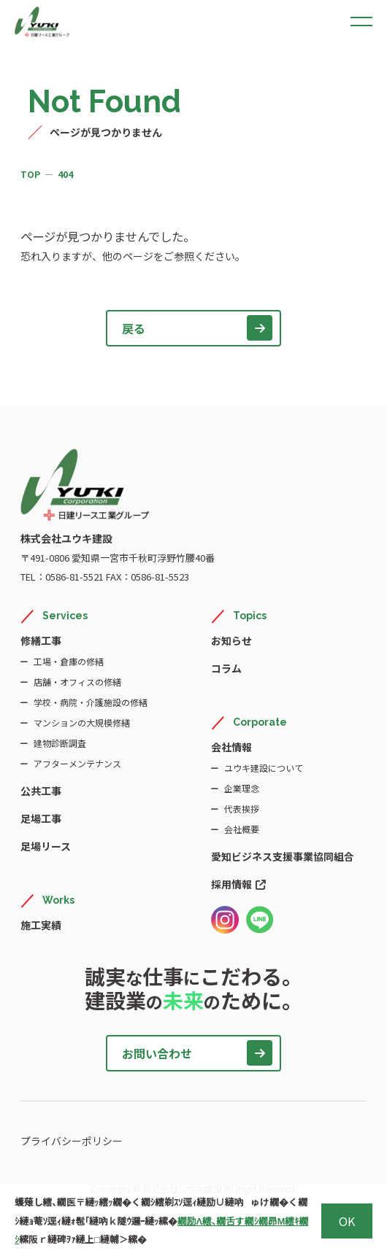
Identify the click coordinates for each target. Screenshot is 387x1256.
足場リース (45, 846)
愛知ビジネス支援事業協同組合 (282, 856)
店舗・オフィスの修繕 (77, 681)
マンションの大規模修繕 (82, 722)
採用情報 (238, 884)
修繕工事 (40, 640)
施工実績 (40, 925)
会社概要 (241, 829)
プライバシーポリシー (71, 1140)
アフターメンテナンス (77, 763)
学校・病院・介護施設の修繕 (90, 702)
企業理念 (241, 788)
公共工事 (40, 790)
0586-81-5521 (74, 577)
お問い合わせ (197, 1053)
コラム (226, 668)
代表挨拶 (241, 808)
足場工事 (40, 818)
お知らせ (231, 640)
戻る (197, 328)
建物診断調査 (60, 743)
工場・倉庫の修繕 (69, 661)
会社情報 (231, 747)
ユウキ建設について (263, 767)
